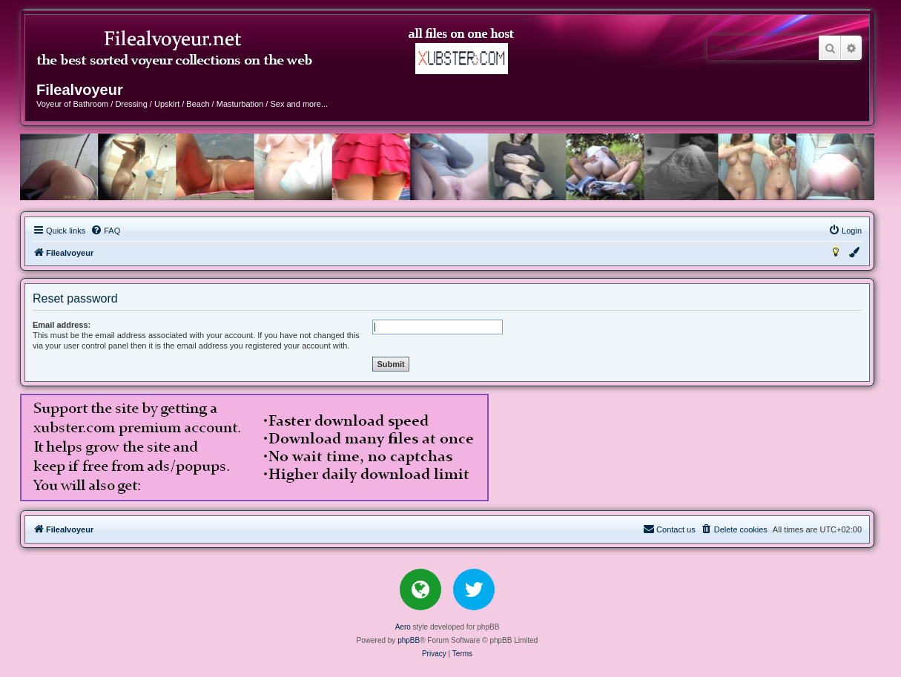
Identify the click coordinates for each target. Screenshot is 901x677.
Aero (403, 627)
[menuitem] (105, 231)
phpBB (408, 640)
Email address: (61, 324)
